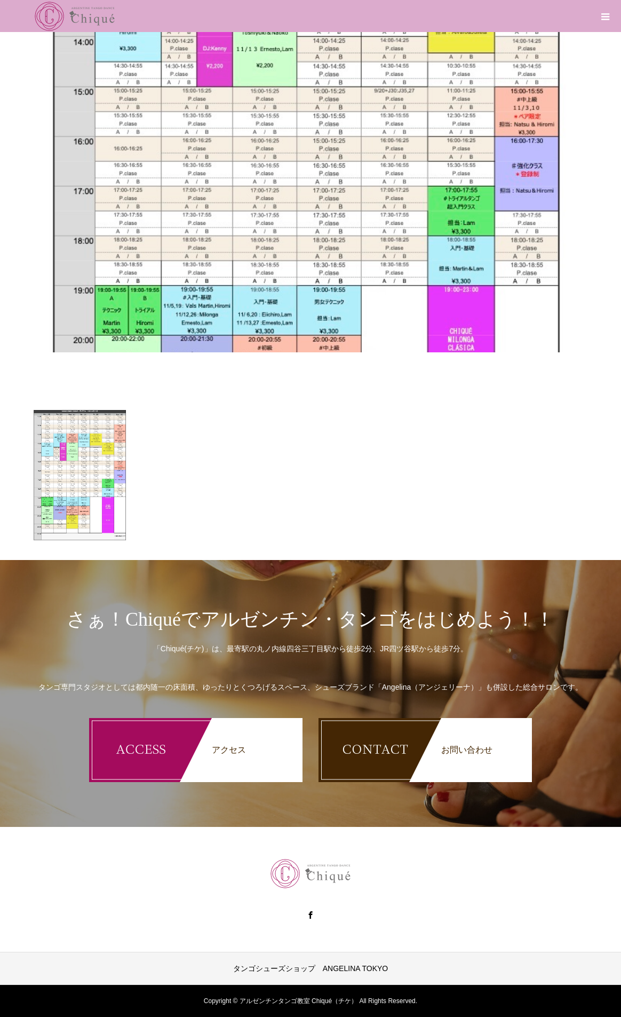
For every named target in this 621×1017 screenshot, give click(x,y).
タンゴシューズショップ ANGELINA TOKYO (310, 968)
